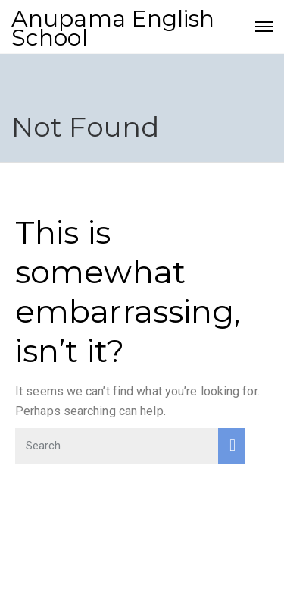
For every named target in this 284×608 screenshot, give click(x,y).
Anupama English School (113, 28)
